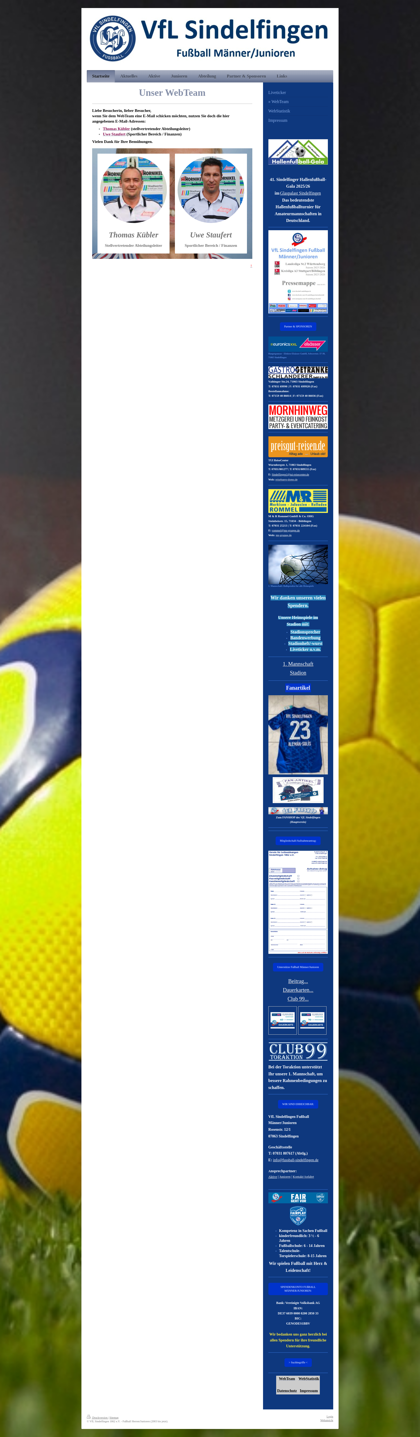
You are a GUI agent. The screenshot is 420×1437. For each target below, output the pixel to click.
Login (330, 1416)
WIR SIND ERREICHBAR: (298, 1104)
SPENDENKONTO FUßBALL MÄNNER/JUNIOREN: (298, 1288)
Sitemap (113, 1417)
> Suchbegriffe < (298, 1362)
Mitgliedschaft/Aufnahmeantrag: (298, 840)
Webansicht (326, 1420)
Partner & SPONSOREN (298, 326)
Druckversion (97, 1417)
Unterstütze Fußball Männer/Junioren (298, 967)
